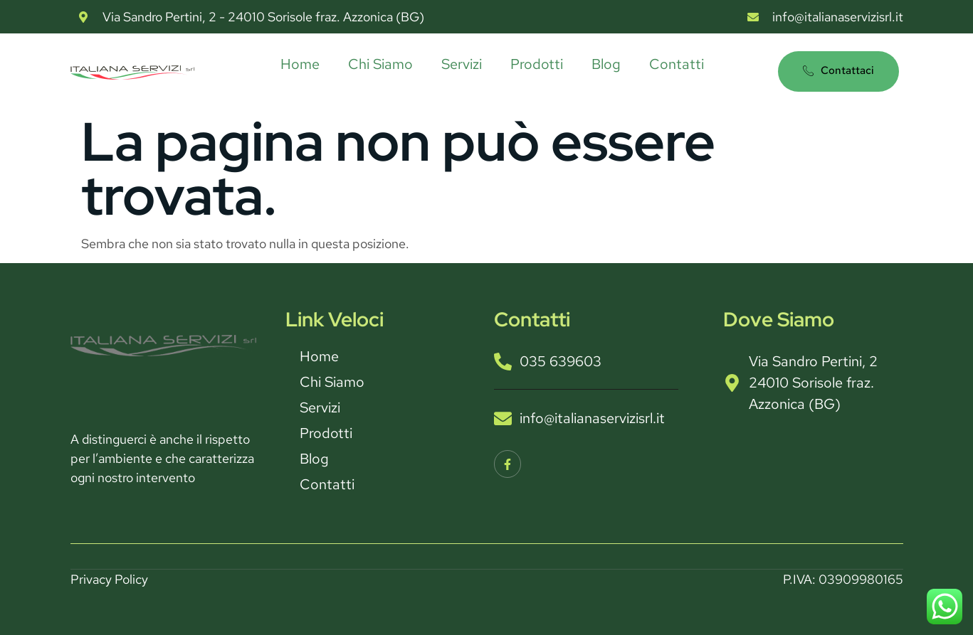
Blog (606, 64)
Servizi (461, 64)
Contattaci (838, 70)
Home (300, 64)
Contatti (676, 64)
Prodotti (536, 64)
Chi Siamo (380, 64)
